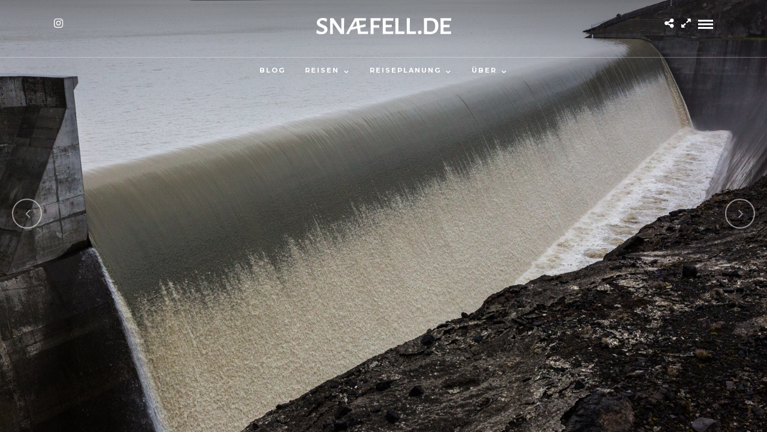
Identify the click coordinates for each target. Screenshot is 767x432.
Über (484, 70)
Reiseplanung (405, 70)
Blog (272, 70)
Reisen (322, 70)
